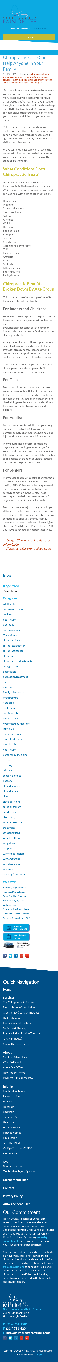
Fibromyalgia (10, 1153)
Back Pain (8, 1111)
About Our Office (13, 1067)
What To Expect (12, 1062)
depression (9, 671)
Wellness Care (9, 905)
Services (8, 997)
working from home (14, 874)
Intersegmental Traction (17, 1023)
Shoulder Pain (11, 1117)
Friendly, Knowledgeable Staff (16, 918)
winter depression (13, 853)
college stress (10, 666)
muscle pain (10, 744)
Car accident (10, 635)
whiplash (8, 848)
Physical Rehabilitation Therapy (21, 1033)
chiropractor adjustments (17, 661)
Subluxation (10, 1137)
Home (7, 989)
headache (8, 702)
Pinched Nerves (12, 1132)
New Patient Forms (14, 1072)
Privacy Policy (13, 1196)
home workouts (12, 718)
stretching (9, 817)
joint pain (8, 728)
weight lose (9, 843)
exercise (7, 687)
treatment (9, 827)
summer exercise (12, 822)
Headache (8, 1122)
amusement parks (13, 609)
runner (7, 760)
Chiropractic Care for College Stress (30, 548)
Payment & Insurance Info (18, 1077)
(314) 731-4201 (40, 28)
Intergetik (39, 1354)
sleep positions (11, 801)
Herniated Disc (11, 1127)
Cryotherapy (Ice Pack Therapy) (21, 1012)
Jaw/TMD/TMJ (12, 1143)
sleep (6, 796)
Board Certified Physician (14, 896)
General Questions (14, 1166)
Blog (7, 575)
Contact (8, 1188)
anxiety (7, 614)
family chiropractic (24, 79)
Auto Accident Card (16, 1204)
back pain (44, 74)
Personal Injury (12, 1096)
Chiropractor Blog (15, 1179)
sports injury (10, 812)
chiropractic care (11, 76)
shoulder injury (22, 82)
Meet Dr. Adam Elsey (15, 1057)
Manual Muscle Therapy (17, 1043)
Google (21, 956)
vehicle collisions (12, 838)
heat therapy (10, 708)
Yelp (27, 956)
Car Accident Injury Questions (20, 1171)
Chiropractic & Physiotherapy (16, 909)
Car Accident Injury (14, 1091)
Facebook (5, 956)
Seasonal (8, 780)
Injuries (8, 1086)
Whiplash (8, 1101)
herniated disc (11, 713)
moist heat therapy (14, 739)
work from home (12, 864)
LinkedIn (16, 956)
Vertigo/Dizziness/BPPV (17, 1148)
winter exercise (11, 858)
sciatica (7, 770)
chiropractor (10, 656)
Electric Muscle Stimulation (19, 1007)
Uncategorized (11, 832)
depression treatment (15, 676)
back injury (34, 74)
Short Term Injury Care (13, 900)
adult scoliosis (11, 604)
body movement (12, 630)
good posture (10, 697)
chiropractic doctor (14, 645)
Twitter (10, 956)
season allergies (12, 775)
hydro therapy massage (16, 723)
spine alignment (12, 806)
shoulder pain (36, 82)
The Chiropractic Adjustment (20, 1002)
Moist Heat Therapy (14, 1028)
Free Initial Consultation (14, 891)
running (7, 765)
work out (8, 869)
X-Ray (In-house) (12, 1038)
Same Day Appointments (14, 887)
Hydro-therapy (11, 1017)
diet (5, 682)
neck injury (39, 79)
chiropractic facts (28, 76)
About (7, 1052)
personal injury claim (15, 754)
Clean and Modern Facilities (16, 913)
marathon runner (13, 734)
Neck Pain (8, 1106)
